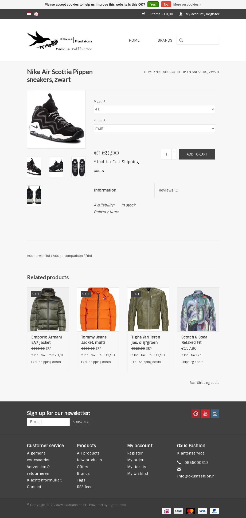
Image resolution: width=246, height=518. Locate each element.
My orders (136, 459)
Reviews (168, 190)
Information (105, 190)
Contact (34, 486)
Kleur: (99, 121)
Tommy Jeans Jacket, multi (94, 340)
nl (29, 14)
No (166, 4)
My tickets (136, 466)
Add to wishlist (38, 256)
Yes (153, 4)
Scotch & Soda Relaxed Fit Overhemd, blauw (197, 340)
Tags (81, 480)
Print (88, 256)
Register (135, 453)
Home (134, 40)
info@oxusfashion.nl (196, 476)
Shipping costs (50, 362)
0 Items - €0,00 (158, 14)
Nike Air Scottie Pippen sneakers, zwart (187, 72)
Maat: (99, 101)
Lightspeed (117, 505)
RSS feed (84, 486)
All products (88, 453)
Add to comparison (68, 256)
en (36, 14)
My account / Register (199, 14)
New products (89, 459)
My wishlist (137, 473)
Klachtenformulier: (44, 480)
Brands (165, 40)
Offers (82, 466)
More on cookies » (187, 4)
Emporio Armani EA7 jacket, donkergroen (46, 340)
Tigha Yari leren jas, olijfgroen (145, 340)
